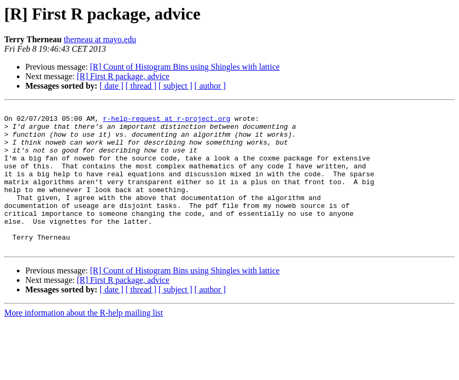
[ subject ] (175, 85)
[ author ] (210, 85)
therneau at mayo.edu (100, 39)
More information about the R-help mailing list (83, 341)
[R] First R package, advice (123, 76)
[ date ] (111, 85)
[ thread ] (141, 85)
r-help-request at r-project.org (166, 121)
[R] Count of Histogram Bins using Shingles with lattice (185, 66)
